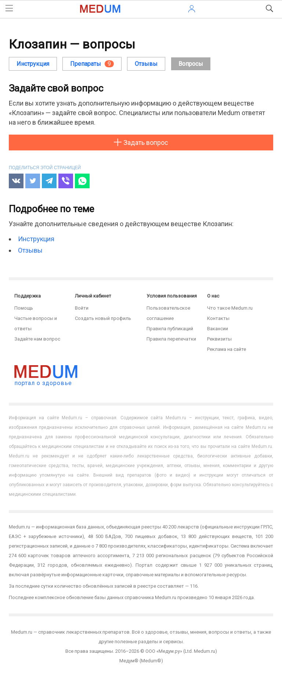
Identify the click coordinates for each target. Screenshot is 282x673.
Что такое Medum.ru (230, 308)
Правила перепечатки (171, 339)
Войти (81, 308)
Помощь (23, 308)
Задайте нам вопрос (37, 339)
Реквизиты (219, 339)
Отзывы (30, 250)
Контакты (218, 318)
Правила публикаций (170, 328)
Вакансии (217, 328)
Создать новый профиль (103, 318)
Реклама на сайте (226, 349)
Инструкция (33, 63)
